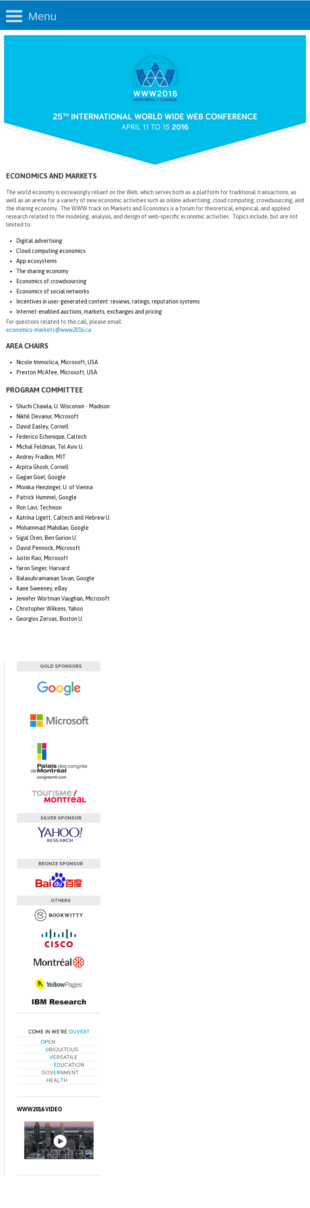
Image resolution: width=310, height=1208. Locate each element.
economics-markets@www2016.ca (48, 330)
